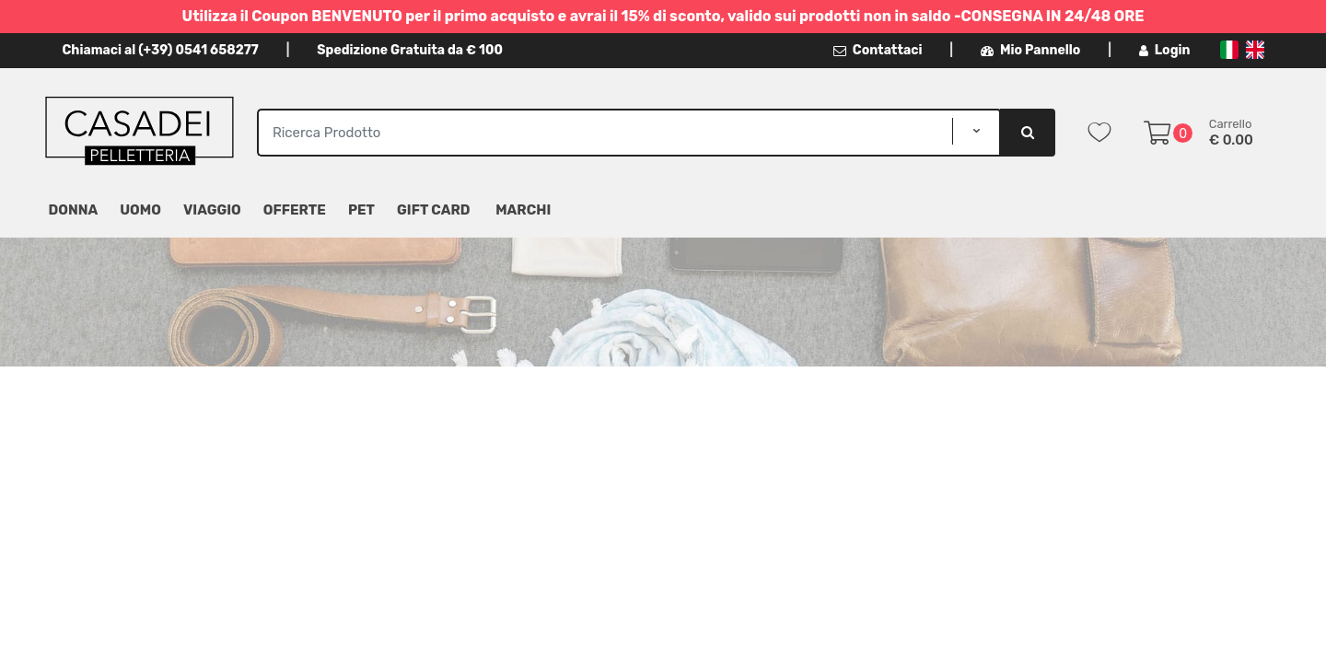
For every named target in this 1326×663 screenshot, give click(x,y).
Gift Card (433, 210)
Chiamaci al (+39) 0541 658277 (161, 50)
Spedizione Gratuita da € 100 (410, 50)
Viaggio (212, 210)
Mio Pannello (1031, 50)
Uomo (140, 210)
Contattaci (878, 50)
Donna (74, 210)
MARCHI (523, 210)
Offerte (294, 210)
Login (1165, 50)
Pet (361, 210)
